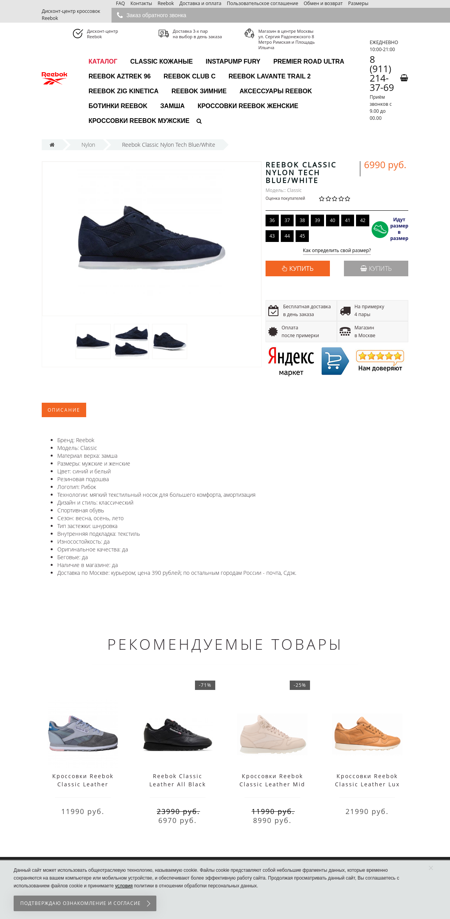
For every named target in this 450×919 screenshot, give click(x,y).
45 (302, 236)
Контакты (141, 3)
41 (348, 220)
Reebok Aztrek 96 (120, 76)
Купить (376, 268)
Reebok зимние (199, 91)
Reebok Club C (190, 76)
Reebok (166, 3)
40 (332, 220)
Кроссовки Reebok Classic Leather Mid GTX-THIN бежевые (272, 784)
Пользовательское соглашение (262, 3)
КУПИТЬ (301, 268)
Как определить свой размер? (337, 251)
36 (272, 220)
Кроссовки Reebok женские (248, 106)
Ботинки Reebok (118, 106)
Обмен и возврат (323, 3)
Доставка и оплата (200, 3)
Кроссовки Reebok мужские (139, 120)
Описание (64, 410)
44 (287, 236)
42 (362, 220)
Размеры (358, 3)
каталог (103, 61)
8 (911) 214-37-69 (382, 73)
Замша (172, 106)
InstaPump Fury (233, 61)
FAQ (120, 3)
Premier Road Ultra (308, 61)
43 (272, 236)
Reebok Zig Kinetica (124, 91)
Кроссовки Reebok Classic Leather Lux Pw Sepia (367, 784)
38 (302, 220)
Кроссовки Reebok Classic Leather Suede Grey (82, 784)
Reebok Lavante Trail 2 (270, 76)
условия (124, 886)
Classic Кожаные (161, 61)
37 (287, 220)
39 (317, 220)
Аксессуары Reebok (275, 91)
